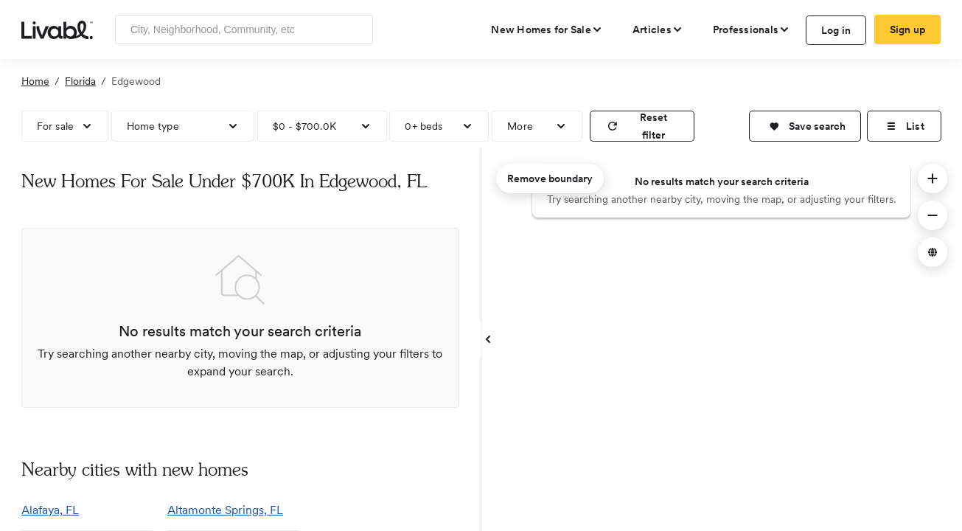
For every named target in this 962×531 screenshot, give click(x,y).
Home (35, 81)
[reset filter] (642, 126)
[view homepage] (57, 29)
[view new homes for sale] (547, 29)
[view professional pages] (751, 29)
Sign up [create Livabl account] (908, 29)
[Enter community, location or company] (244, 29)
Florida (80, 81)
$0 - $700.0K (304, 126)
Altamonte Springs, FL (225, 510)
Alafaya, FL (50, 510)
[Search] (356, 29)
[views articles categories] (658, 29)
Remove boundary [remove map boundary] (550, 178)
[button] (805, 126)
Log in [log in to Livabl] (836, 30)
